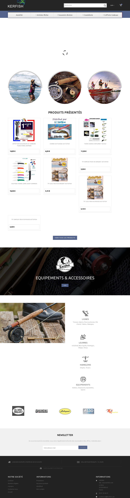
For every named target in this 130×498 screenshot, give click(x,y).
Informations (103, 419)
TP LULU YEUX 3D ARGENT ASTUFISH (21, 183)
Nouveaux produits (42, 426)
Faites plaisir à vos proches (112, 410)
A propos (11, 428)
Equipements (79, 333)
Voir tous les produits (65, 202)
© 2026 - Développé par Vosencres (65, 455)
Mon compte (40, 431)
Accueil (10, 434)
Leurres (111, 285)
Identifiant (39, 428)
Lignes (82, 285)
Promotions (40, 423)
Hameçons (114, 311)
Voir (65, 249)
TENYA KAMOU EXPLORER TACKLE (80, 143)
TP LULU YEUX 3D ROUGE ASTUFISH (79, 183)
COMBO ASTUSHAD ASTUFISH (50, 143)
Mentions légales (13, 426)
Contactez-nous (13, 431)
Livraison (11, 423)
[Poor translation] (7, 469)
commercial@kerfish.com (106, 439)
